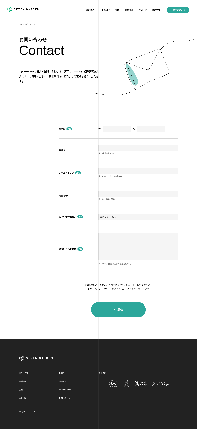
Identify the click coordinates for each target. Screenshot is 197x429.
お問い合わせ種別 (67, 217)
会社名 (62, 150)
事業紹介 (106, 10)
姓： (115, 129)
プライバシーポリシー (100, 289)
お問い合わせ (179, 10)
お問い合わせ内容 (67, 249)
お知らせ (142, 10)
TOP (20, 24)
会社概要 (129, 10)
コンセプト (91, 10)
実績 (117, 10)
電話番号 (63, 196)
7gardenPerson (65, 390)
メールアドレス (66, 173)
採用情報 (156, 10)
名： (149, 129)
